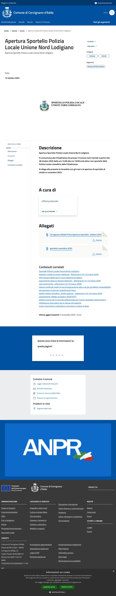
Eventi (89, 531)
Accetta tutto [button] (49, 587)
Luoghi (89, 527)
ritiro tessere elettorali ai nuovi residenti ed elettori (60, 277)
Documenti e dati (7, 532)
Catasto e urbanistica (38, 524)
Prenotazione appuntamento (41, 544)
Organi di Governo (8, 508)
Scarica (97, 240)
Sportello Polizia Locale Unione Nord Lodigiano (59, 271)
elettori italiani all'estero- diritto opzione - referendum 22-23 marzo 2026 (70, 293)
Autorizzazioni (63, 520)
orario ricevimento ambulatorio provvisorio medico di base (64, 306)
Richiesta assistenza (38, 556)
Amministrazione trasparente (69, 544)
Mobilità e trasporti (37, 528)
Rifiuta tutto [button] (67, 587)
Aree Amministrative (9, 512)
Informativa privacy (65, 552)
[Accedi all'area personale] (103, 3)
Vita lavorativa (35, 516)
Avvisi (22, 30)
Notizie (89, 508)
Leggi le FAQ (34, 552)
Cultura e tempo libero (38, 512)
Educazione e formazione (68, 504)
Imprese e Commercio (38, 520)
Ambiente (62, 512)
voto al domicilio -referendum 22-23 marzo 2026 (60, 283)
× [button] (113, 571)
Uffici (3, 516)
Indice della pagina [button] (14, 144)
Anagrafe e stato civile (38, 508)
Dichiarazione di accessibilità (69, 561)
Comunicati (91, 512)
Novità (14, 30)
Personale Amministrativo (11, 528)
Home (6, 30)
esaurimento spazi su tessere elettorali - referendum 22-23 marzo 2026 (70, 280)
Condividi (92, 41)
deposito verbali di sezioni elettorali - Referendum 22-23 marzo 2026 (68, 274)
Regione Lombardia (8, 3)
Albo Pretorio (63, 548)
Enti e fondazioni (7, 520)
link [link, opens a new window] (80, 582)
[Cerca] (112, 12)
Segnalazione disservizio (39, 548)
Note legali (62, 556)
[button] (58, 592)
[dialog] (58, 582)
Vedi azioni (92, 46)
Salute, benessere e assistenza (70, 516)
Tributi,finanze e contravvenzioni (71, 508)
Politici (4, 524)
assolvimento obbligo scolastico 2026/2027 (57, 296)
